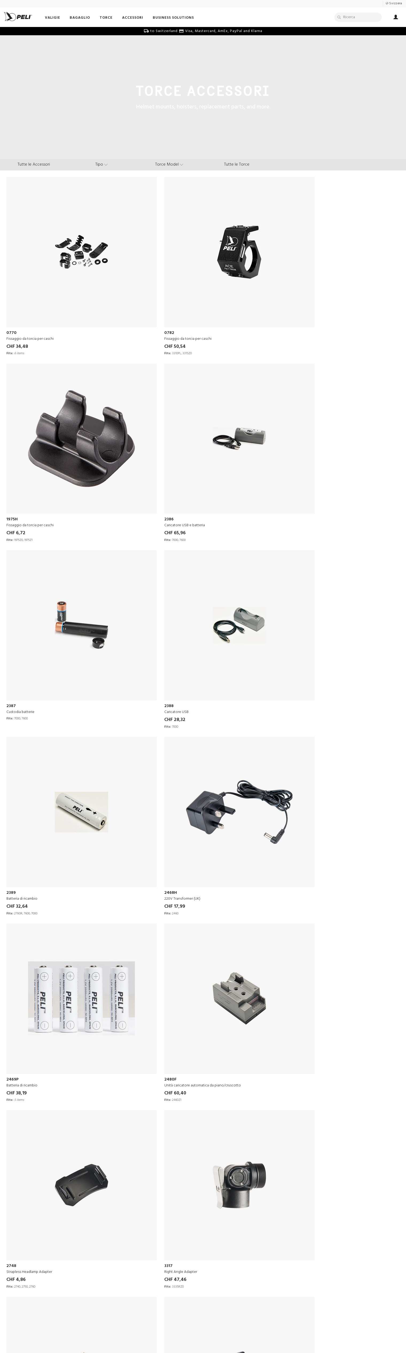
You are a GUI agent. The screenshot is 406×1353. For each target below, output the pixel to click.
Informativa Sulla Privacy (198, 1339)
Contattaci (138, 1250)
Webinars (215, 1275)
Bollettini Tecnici (143, 1275)
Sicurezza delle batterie (149, 1282)
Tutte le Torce (236, 164)
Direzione (59, 1295)
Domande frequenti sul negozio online (161, 1295)
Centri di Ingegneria (68, 1275)
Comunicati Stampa (68, 1269)
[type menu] (101, 164)
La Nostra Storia (64, 1250)
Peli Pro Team (219, 1263)
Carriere (58, 1263)
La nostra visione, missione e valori (81, 1256)
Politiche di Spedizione (149, 1301)
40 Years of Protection (70, 1282)
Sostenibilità (61, 1288)
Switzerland (233, 1331)
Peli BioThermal (65, 1308)
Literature (215, 1269)
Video (212, 1256)
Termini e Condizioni (154, 1339)
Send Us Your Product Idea (151, 1256)
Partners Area (140, 1263)
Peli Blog (214, 1282)
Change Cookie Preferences (246, 1339)
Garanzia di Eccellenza (148, 1269)
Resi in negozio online (148, 1288)
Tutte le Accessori (34, 164)
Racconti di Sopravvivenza (229, 1250)
